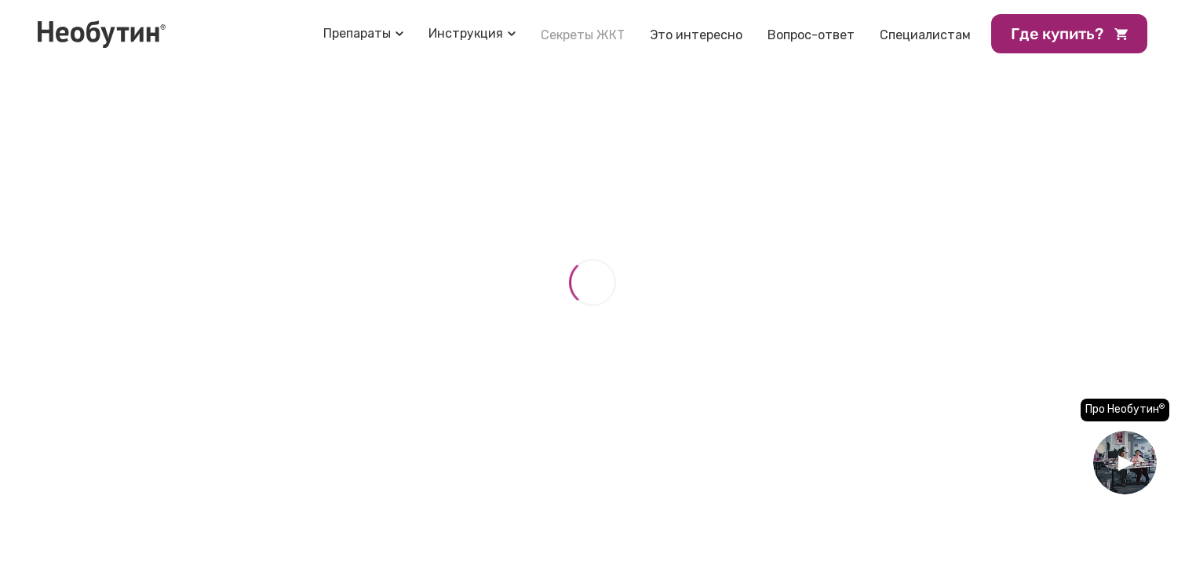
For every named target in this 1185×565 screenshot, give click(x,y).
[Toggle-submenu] (363, 33)
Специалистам (925, 34)
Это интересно (696, 34)
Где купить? (1069, 33)
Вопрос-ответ (811, 34)
